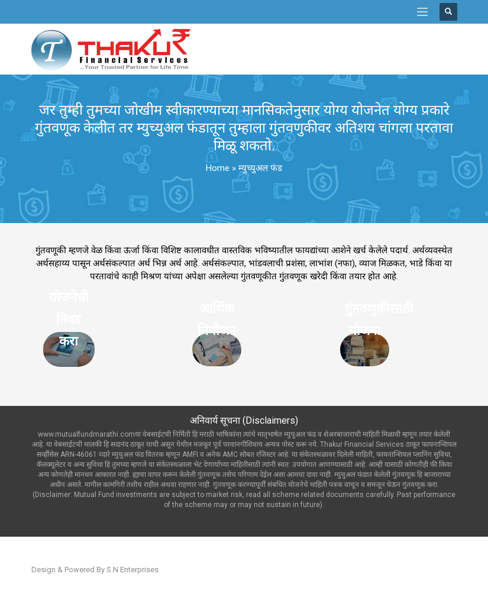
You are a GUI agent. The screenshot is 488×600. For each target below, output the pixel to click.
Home (218, 168)
